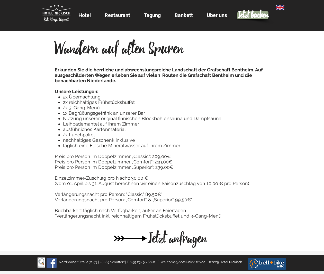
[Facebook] (52, 263)
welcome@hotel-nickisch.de (183, 262)
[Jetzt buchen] (252, 15)
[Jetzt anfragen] (177, 238)
